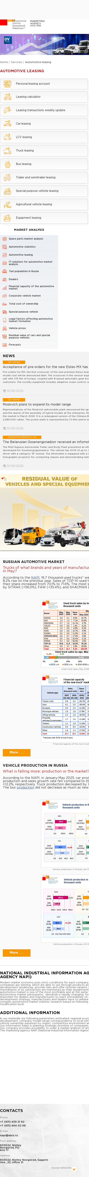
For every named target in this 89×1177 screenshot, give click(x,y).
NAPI (35, 577)
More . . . (17, 752)
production (25, 787)
